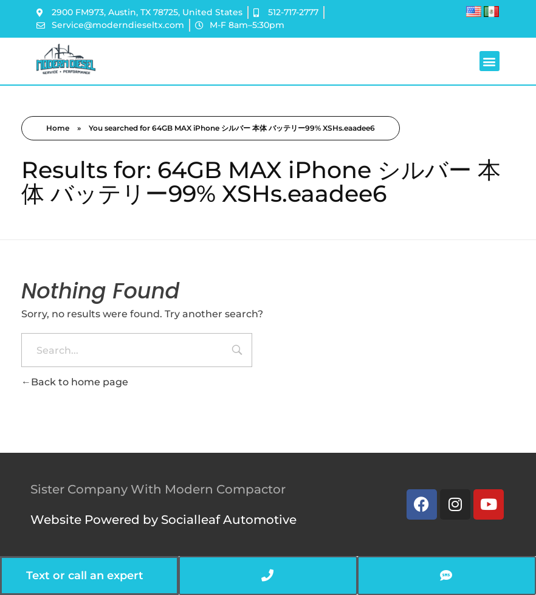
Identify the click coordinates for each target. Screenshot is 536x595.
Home (57, 127)
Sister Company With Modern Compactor (158, 489)
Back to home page (74, 382)
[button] (489, 61)
